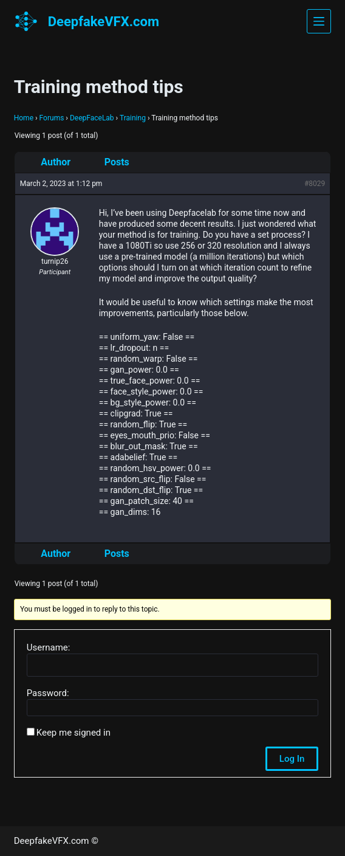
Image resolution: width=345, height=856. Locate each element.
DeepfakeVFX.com (103, 21)
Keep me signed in (73, 732)
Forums (51, 118)
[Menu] (319, 21)
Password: (48, 693)
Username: (48, 647)
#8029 (314, 183)
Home (23, 118)
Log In (291, 758)
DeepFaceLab (92, 118)
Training (133, 118)
